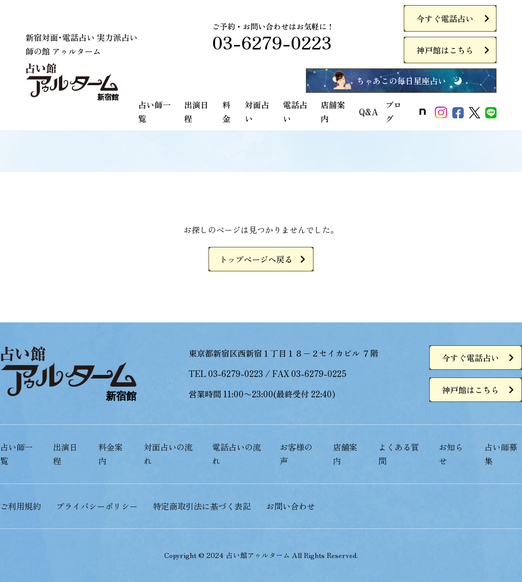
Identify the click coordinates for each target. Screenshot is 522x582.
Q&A (368, 112)
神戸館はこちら (445, 50)
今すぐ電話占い (445, 18)
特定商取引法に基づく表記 (202, 506)
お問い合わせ (290, 506)
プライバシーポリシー (97, 506)
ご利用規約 (20, 506)
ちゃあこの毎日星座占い (401, 80)
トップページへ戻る (256, 259)
